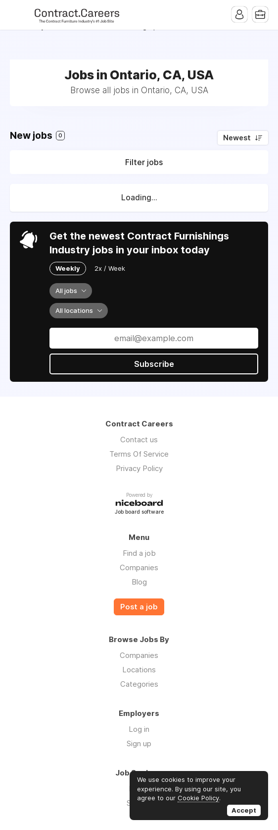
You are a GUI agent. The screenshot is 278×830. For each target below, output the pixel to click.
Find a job (139, 553)
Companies (139, 567)
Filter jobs (144, 162)
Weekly (67, 268)
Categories (139, 684)
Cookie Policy (198, 798)
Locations (139, 669)
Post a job (139, 606)
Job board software (139, 512)
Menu (17, 14)
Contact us (139, 439)
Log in (139, 729)
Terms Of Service (139, 454)
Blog (139, 582)
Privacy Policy (139, 468)
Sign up (139, 743)
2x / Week (109, 268)
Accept (244, 810)
